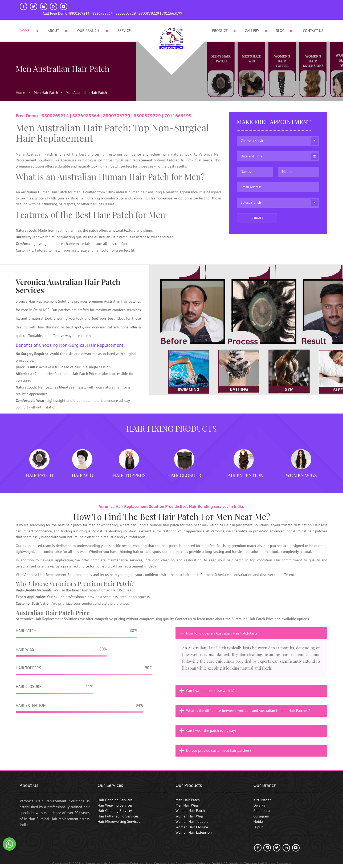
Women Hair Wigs (189, 810)
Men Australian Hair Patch (86, 86)
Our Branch (88, 24)
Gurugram (261, 810)
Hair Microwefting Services (119, 815)
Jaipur (258, 820)
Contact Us (313, 24)
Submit (257, 212)
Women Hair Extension (193, 826)
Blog (280, 24)
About (53, 24)
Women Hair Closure (191, 820)
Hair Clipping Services (115, 804)
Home (25, 24)
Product (220, 24)
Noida (258, 815)
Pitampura (262, 804)
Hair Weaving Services (115, 799)
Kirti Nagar (262, 793)
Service (124, 24)
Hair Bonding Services (115, 793)
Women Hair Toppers (191, 815)
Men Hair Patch (46, 86)
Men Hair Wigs (187, 799)
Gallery (252, 24)
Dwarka (260, 799)
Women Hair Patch (190, 804)
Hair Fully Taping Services (118, 810)
